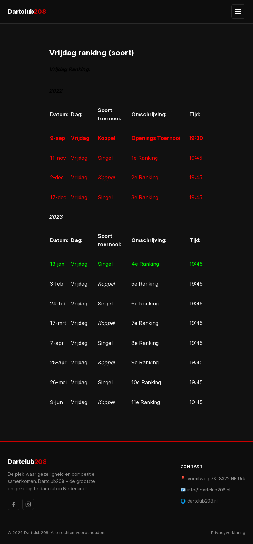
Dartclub (27, 12)
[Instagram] (28, 504)
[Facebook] (13, 504)
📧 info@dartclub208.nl (205, 489)
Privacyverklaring (228, 532)
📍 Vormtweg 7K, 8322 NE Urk (212, 478)
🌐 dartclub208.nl (199, 501)
